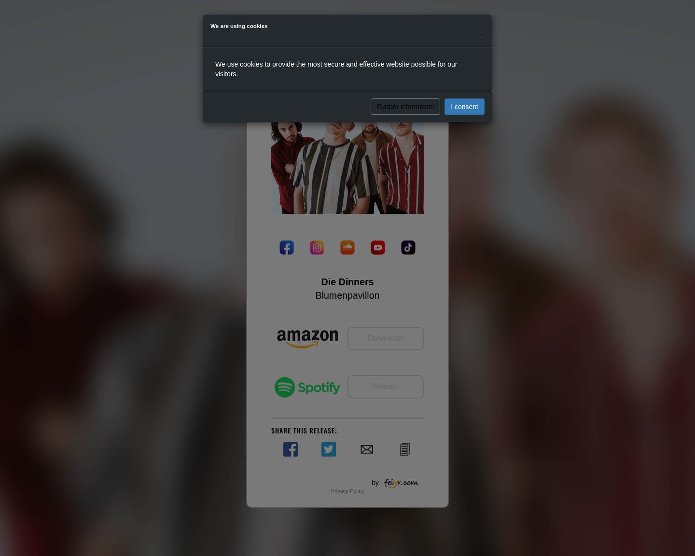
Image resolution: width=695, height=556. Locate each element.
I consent (464, 107)
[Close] (482, 34)
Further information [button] (405, 107)
